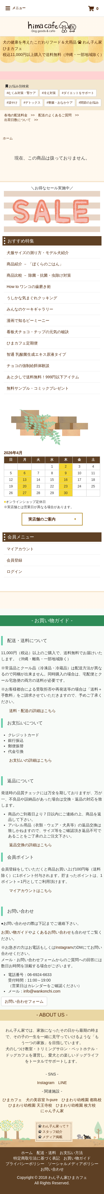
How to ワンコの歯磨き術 (29, 286)
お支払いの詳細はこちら (30, 760)
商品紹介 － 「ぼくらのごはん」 (35, 264)
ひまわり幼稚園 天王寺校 (30, 1105)
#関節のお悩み (89, 102)
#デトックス (32, 102)
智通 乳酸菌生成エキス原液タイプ (36, 354)
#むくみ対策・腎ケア (21, 93)
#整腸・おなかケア (60, 102)
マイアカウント (20, 549)
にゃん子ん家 (52, 1111)
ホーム (8, 138)
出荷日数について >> (21, 120)
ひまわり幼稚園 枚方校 (76, 1105)
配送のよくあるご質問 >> (58, 115)
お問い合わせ (52, 1169)
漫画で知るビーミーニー (28, 320)
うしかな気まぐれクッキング (32, 298)
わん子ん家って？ (55, 1126)
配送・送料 (46, 1152)
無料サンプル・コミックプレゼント (38, 388)
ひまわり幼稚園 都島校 (82, 1100)
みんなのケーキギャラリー (30, 309)
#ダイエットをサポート (78, 93)
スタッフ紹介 (52, 1131)
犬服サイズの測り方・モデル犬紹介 (38, 252)
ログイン (14, 571)
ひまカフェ (12, 1100)
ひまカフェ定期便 (22, 343)
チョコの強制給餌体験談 (28, 365)
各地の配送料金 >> (19, 115)
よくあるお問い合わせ (51, 932)
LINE (62, 1082)
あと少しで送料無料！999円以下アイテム (43, 377)
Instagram (64, 947)
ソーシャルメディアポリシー (73, 1163)
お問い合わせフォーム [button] (24, 1001)
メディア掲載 (52, 1137)
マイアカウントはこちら (30, 891)
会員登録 (14, 560)
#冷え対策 (49, 93)
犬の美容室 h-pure (41, 1100)
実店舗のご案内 (41, 519)
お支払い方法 (71, 1152)
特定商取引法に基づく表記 (36, 1158)
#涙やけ (12, 102)
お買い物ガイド (14, 932)
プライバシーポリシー (25, 1163)
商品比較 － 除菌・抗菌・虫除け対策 (39, 275)
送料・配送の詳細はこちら (32, 711)
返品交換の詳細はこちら (30, 845)
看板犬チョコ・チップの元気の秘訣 (38, 332)
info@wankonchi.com (42, 991)
